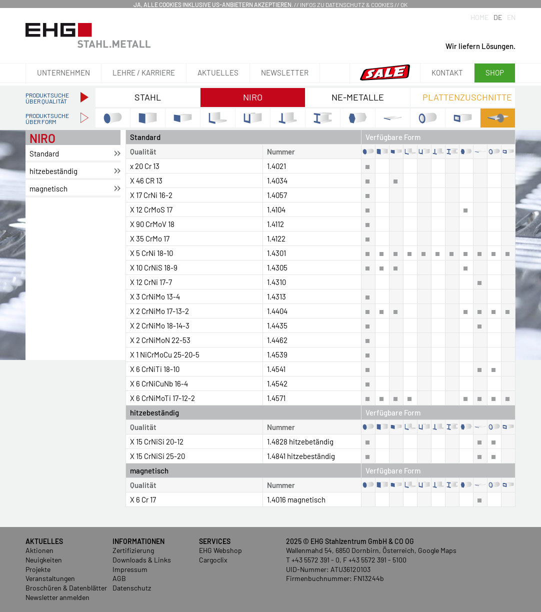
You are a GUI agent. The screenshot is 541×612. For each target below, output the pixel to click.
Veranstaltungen (50, 578)
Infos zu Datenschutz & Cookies (347, 4)
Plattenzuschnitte (467, 97)
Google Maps (437, 550)
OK (404, 4)
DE (498, 17)
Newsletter (284, 72)
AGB (119, 578)
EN (511, 17)
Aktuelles (218, 72)
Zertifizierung (133, 550)
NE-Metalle (358, 97)
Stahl (147, 97)
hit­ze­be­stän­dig (54, 171)
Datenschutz (131, 588)
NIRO (252, 97)
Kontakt (447, 72)
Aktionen (40, 550)
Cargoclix (213, 560)
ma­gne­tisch (49, 188)
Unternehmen (63, 72)
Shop (495, 72)
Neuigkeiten (44, 560)
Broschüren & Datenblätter (66, 588)
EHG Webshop (220, 550)
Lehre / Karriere (143, 72)
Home (479, 17)
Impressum (130, 569)
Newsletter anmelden (58, 597)
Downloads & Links (141, 560)
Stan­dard (44, 153)
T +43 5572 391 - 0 (313, 560)
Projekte (38, 569)
